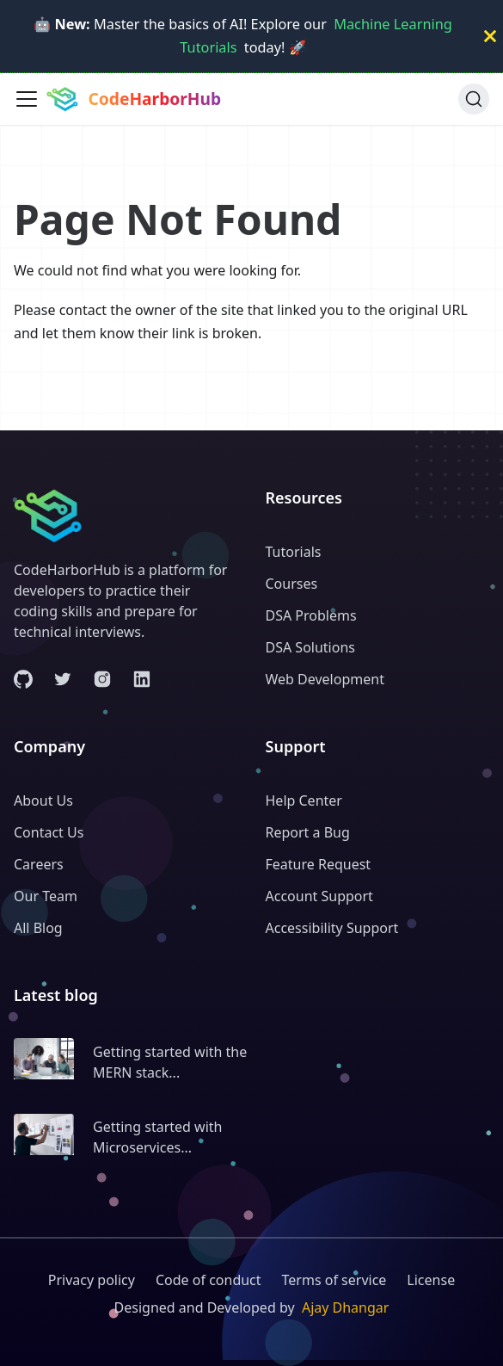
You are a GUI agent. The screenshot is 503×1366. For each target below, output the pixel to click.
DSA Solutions (310, 647)
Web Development (325, 679)
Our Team (45, 896)
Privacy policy (91, 1279)
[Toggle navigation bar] (27, 99)
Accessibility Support (332, 927)
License (431, 1279)
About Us (43, 800)
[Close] (490, 36)
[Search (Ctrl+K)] (473, 98)
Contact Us (48, 832)
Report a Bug (308, 832)
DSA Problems (311, 615)
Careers (39, 864)
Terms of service (334, 1279)
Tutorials (294, 551)
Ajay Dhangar (346, 1307)
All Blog (38, 927)
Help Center (304, 800)
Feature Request (318, 864)
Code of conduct (208, 1279)
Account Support (319, 896)
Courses (292, 583)
